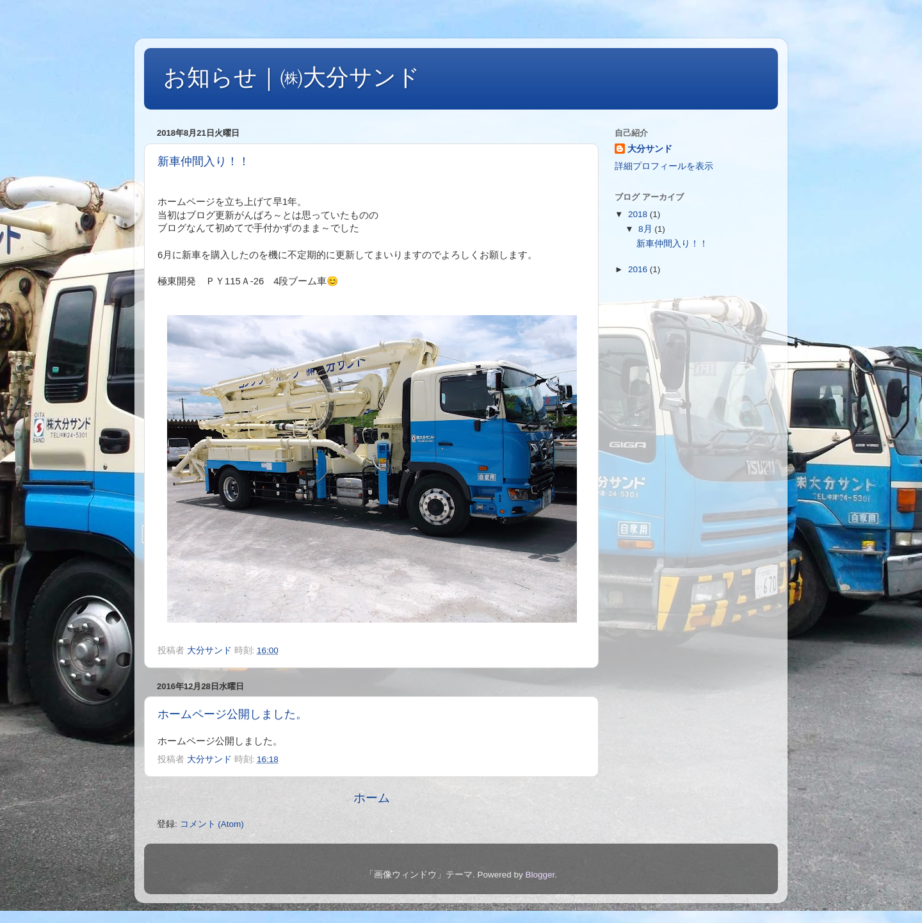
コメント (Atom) (212, 824)
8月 (646, 229)
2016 (639, 269)
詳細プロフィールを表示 (664, 166)
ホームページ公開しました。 (232, 714)
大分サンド (649, 149)
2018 (639, 214)
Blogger (539, 874)
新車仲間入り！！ (204, 161)
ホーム (371, 798)
